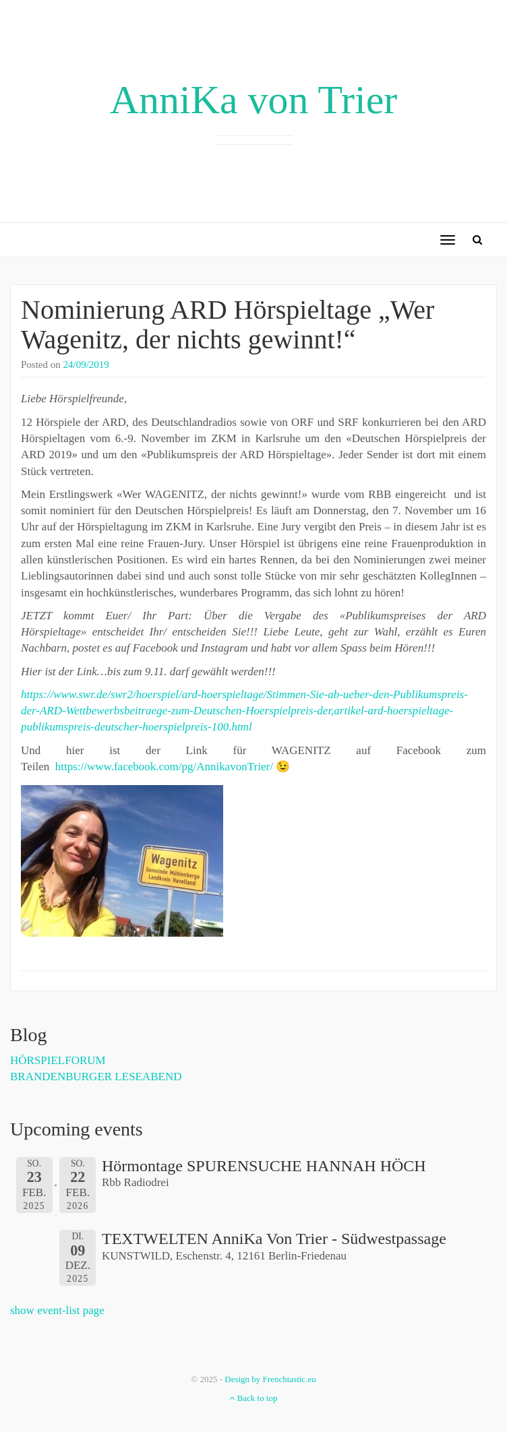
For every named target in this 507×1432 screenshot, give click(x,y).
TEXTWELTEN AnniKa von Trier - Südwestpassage (274, 1238)
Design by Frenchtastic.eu (270, 1379)
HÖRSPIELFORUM (58, 1060)
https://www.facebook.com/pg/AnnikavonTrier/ (164, 766)
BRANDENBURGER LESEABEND (96, 1076)
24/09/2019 (86, 364)
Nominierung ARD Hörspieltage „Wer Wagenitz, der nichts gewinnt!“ (227, 324)
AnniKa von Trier (254, 99)
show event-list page (57, 1310)
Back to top (253, 1398)
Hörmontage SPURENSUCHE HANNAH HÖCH (264, 1166)
